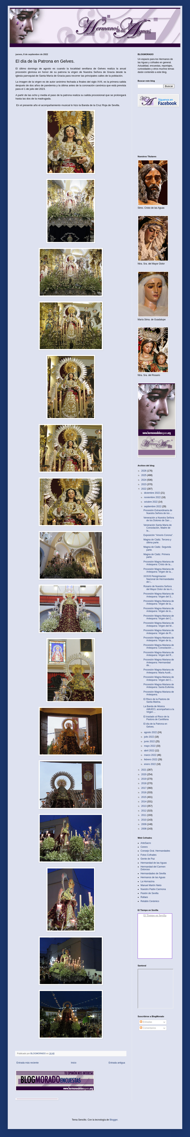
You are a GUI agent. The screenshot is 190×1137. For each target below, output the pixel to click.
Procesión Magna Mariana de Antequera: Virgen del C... (158, 617)
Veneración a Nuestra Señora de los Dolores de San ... (158, 519)
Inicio (73, 1062)
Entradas (146, 1022)
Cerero (144, 847)
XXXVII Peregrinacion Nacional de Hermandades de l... (158, 579)
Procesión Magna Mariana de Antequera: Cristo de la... (158, 563)
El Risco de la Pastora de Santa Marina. (156, 700)
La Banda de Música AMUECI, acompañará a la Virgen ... (158, 709)
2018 (144, 783)
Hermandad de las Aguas (154, 862)
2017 (144, 788)
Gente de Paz (148, 858)
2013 (144, 806)
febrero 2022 (151, 759)
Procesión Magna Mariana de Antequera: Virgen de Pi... (158, 631)
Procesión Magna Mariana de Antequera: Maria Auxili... (158, 671)
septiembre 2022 (153, 506)
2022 (144, 488)
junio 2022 (149, 741)
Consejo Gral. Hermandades (155, 850)
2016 (144, 792)
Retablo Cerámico (150, 901)
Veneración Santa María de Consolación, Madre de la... (157, 528)
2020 (144, 774)
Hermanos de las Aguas (153, 877)
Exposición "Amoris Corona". (158, 535)
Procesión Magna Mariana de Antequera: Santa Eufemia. (158, 686)
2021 (144, 769)
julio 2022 (149, 736)
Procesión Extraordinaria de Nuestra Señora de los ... (157, 511)
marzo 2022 (150, 755)
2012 (144, 810)
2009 (144, 824)
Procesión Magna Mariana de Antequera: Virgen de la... (158, 570)
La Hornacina (147, 881)
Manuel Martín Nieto (151, 885)
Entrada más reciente (27, 1062)
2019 (144, 779)
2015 (144, 797)
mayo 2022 (150, 746)
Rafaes (144, 897)
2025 (144, 475)
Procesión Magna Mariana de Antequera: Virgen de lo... (158, 610)
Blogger (113, 1119)
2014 (144, 801)
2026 (144, 470)
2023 (144, 484)
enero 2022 (150, 764)
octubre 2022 (151, 501)
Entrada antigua (117, 1062)
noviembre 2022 (152, 497)
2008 (144, 828)
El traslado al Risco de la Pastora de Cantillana (156, 718)
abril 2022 (149, 750)
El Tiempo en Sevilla (154, 915)
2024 (144, 480)
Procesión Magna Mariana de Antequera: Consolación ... (158, 646)
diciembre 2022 (152, 493)
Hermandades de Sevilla (153, 873)
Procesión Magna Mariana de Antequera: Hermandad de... (158, 662)
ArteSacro (146, 843)
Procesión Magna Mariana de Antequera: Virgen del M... (158, 624)
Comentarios (148, 1028)
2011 (144, 815)
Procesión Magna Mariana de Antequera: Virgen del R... (158, 654)
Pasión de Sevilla (149, 893)
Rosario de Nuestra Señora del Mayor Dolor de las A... (158, 587)
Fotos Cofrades (148, 855)
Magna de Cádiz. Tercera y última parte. (157, 541)
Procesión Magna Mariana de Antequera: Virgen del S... (158, 595)
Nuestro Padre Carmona (153, 889)
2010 (144, 819)
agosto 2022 (150, 732)
